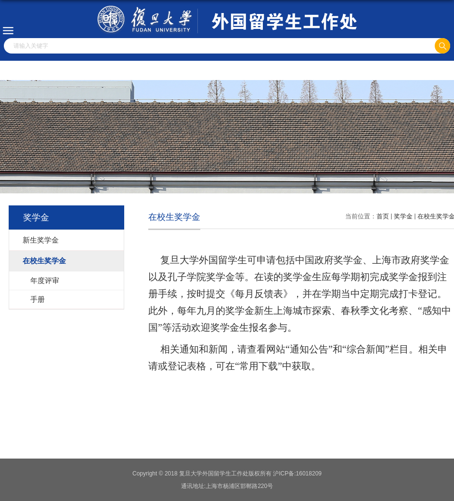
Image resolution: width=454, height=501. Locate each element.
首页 (382, 216)
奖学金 (403, 216)
